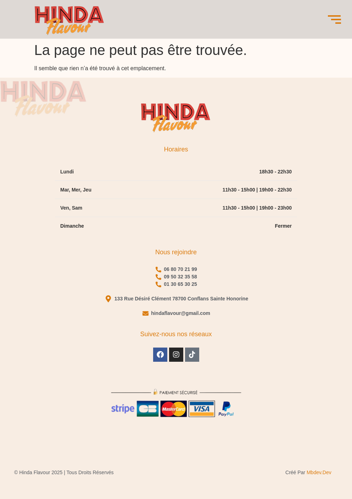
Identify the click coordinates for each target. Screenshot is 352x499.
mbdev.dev (319, 472)
